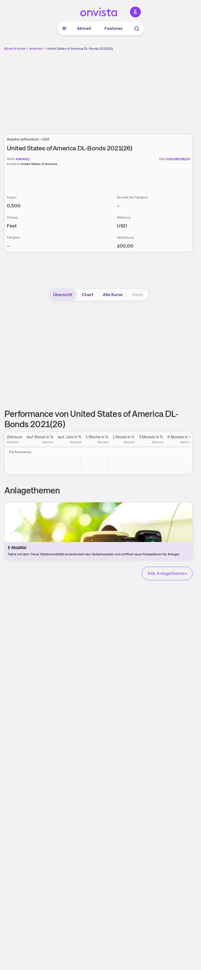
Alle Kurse (113, 294)
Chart (87, 294)
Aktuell (84, 28)
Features (113, 28)
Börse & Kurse (14, 48)
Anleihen (36, 48)
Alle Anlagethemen (167, 573)
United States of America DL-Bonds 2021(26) (79, 48)
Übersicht (62, 294)
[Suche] (136, 28)
